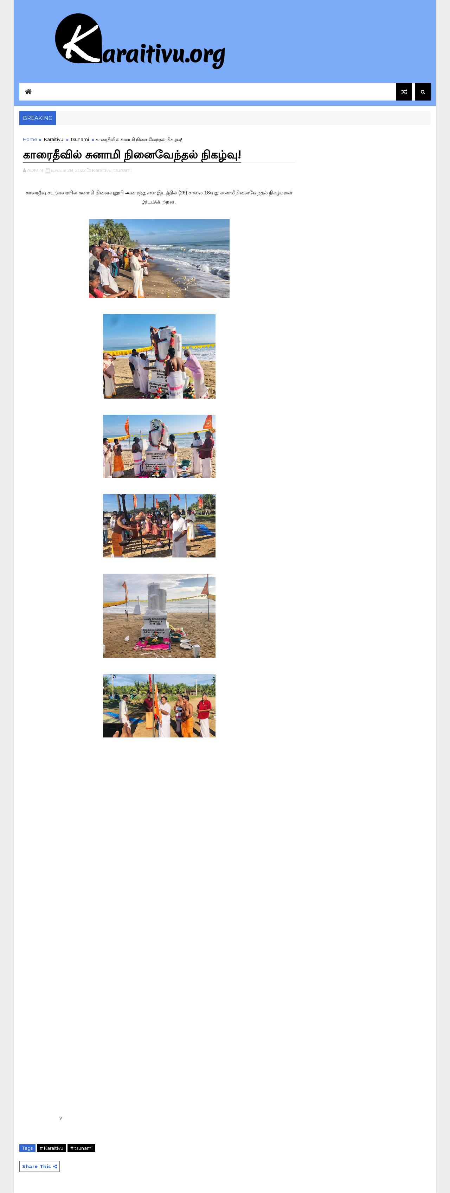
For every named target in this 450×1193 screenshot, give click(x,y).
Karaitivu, (102, 170)
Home (30, 139)
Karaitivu (53, 139)
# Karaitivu (51, 1148)
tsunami (80, 139)
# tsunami (81, 1148)
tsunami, (123, 170)
